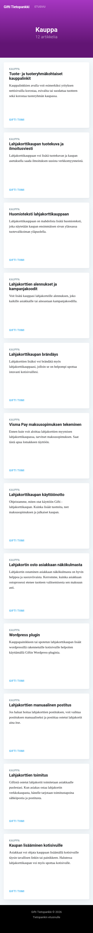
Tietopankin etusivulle (46, 917)
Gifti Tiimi (16, 119)
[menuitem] (40, 7)
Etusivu (40, 6)
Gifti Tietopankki (16, 7)
